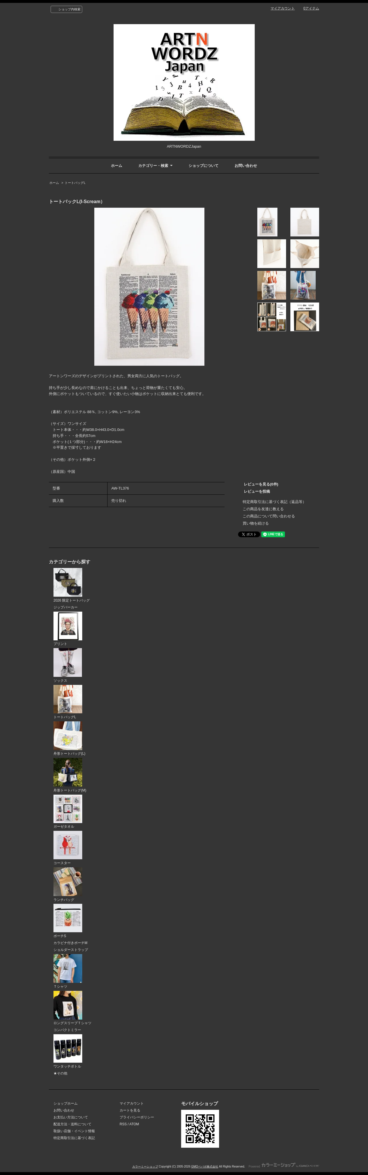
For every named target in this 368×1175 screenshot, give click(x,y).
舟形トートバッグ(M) (69, 775)
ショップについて (203, 165)
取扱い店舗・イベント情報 (74, 1131)
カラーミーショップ (145, 1166)
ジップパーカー (65, 607)
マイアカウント (283, 8)
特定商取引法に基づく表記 (74, 1138)
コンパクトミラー (67, 1030)
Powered (284, 1166)
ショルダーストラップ (70, 950)
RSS (123, 1124)
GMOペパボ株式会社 (204, 1166)
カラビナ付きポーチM (70, 943)
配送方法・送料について (72, 1124)
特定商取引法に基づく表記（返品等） (274, 502)
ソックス (67, 665)
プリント (67, 629)
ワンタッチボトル (67, 1051)
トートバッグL (75, 182)
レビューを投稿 (257, 491)
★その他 (60, 1073)
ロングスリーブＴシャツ (72, 1008)
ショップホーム (65, 1103)
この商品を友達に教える (263, 509)
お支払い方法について (70, 1117)
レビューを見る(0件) (261, 484)
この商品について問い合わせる (269, 516)
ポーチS (67, 921)
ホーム (116, 165)
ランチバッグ (67, 884)
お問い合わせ (246, 165)
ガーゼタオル (67, 812)
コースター (67, 848)
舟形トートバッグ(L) (69, 738)
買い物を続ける (256, 523)
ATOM (134, 1124)
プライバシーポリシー (137, 1117)
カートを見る (130, 1110)
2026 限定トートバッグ (71, 585)
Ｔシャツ (67, 971)
